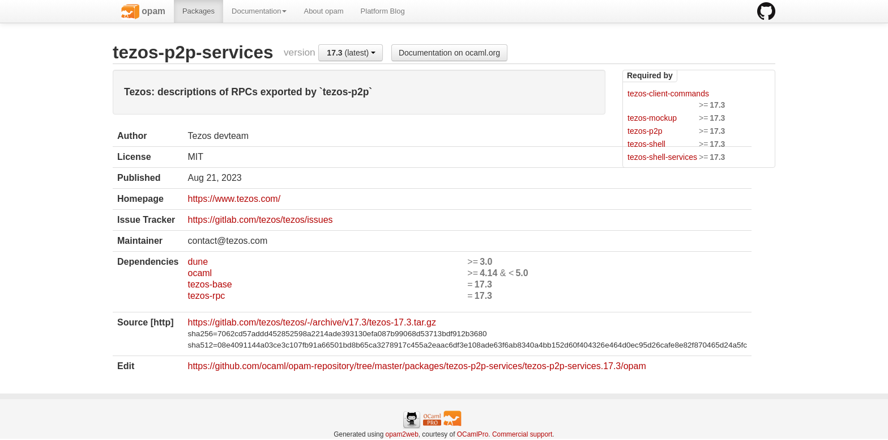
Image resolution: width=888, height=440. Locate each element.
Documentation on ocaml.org (449, 52)
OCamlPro (473, 434)
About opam (323, 11)
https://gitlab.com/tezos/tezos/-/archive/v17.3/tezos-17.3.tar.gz (311, 322)
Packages (198, 11)
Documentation (259, 11)
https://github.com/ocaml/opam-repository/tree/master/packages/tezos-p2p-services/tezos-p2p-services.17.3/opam (416, 366)
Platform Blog (383, 11)
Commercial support (522, 434)
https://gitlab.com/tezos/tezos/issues (259, 220)
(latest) (351, 52)
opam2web (402, 434)
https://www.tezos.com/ (233, 199)
